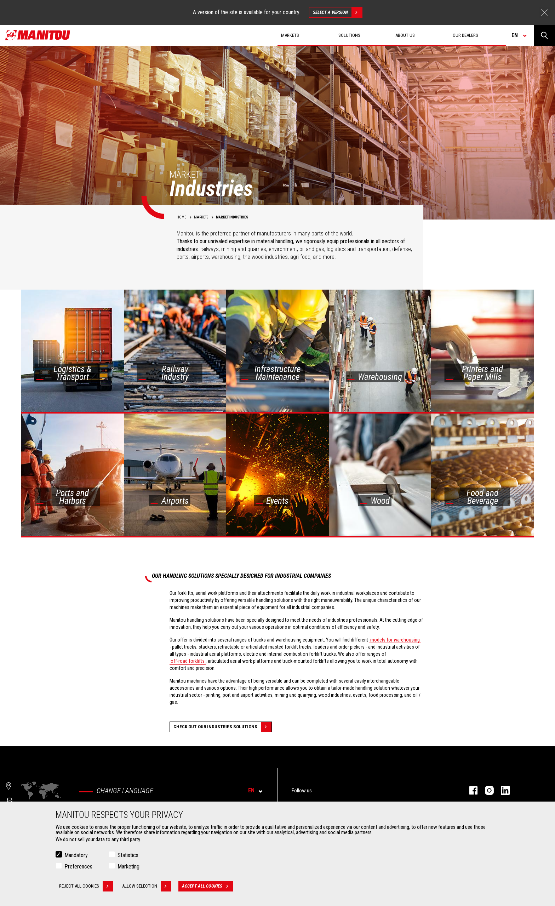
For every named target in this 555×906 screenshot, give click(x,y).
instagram (486, 790)
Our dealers (465, 35)
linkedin (502, 790)
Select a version (337, 12)
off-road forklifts (188, 661)
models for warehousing (395, 640)
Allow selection (146, 886)
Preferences (78, 867)
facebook (470, 790)
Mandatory (76, 855)
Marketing (128, 867)
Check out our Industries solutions (222, 727)
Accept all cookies (207, 886)
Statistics (128, 855)
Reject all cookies (86, 886)
